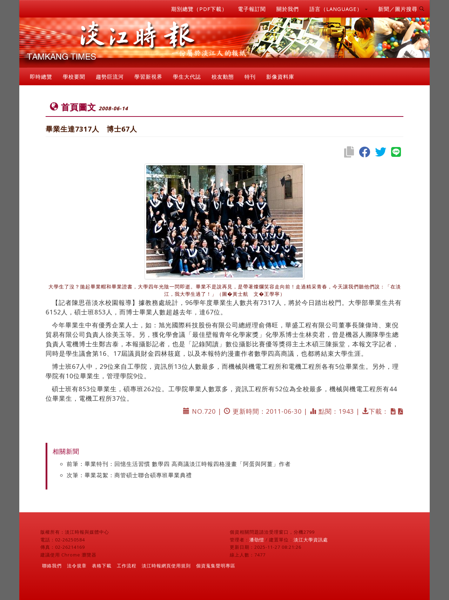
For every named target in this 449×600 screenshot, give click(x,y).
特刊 (250, 76)
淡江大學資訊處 (311, 539)
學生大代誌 (187, 76)
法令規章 (77, 565)
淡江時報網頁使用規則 (166, 565)
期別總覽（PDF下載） (199, 8)
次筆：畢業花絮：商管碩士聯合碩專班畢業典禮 (129, 475)
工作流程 (126, 565)
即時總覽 (41, 76)
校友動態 (223, 76)
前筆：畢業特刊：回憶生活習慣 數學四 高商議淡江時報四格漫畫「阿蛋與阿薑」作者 (179, 464)
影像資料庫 (280, 76)
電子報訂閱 (252, 8)
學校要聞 (74, 76)
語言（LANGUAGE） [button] (338, 8)
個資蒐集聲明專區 (215, 565)
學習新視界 (148, 76)
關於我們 (287, 8)
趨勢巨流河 (110, 76)
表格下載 (102, 565)
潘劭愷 (256, 539)
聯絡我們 (52, 565)
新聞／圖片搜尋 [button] (401, 8)
